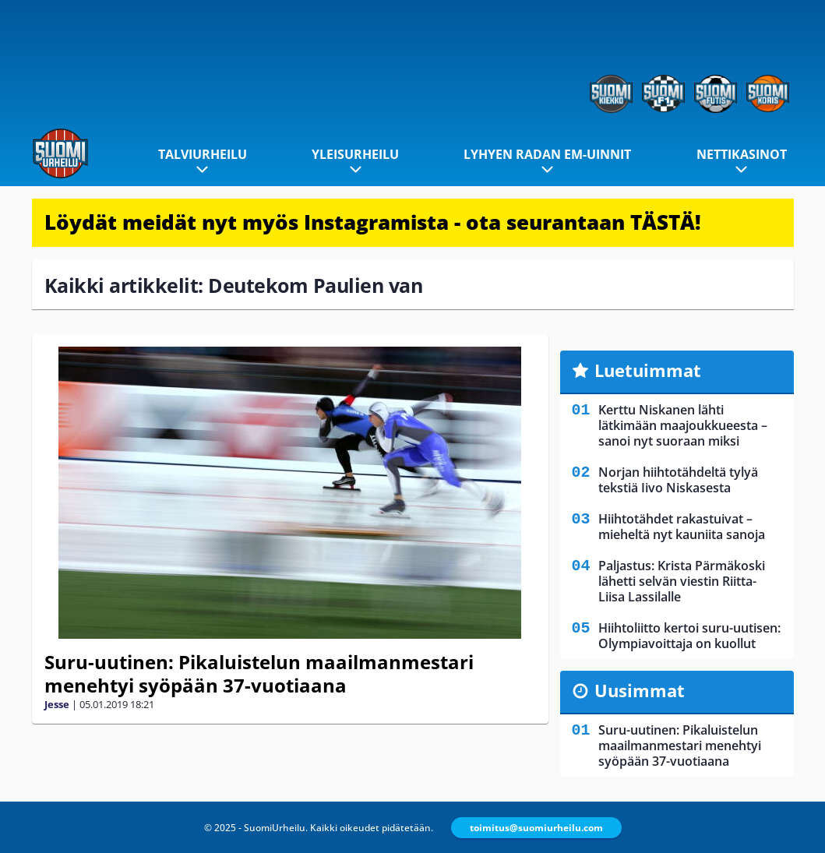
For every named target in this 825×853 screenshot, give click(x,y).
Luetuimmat (647, 370)
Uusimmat (639, 690)
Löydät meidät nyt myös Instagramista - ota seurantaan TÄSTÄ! (372, 222)
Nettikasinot (741, 154)
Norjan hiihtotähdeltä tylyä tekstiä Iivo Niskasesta (678, 480)
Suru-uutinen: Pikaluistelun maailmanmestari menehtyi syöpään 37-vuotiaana (259, 673)
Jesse (56, 704)
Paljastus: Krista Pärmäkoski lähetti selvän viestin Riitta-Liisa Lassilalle (681, 581)
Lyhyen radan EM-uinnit (547, 154)
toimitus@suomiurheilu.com (536, 827)
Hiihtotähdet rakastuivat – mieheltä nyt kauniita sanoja (681, 526)
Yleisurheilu (355, 154)
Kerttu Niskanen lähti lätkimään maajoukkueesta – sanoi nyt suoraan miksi (682, 425)
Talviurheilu (202, 154)
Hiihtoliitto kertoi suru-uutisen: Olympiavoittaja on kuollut (689, 635)
